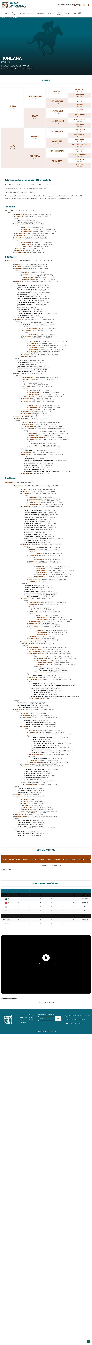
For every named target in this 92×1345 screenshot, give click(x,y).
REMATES (31, 13)
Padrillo (8, 17)
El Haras (31, 1015)
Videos (22, 1020)
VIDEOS (67, 13)
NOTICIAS (22, 13)
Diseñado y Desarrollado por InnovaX (46, 1031)
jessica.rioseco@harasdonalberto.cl (66, 4)
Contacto (23, 1022)
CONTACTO (76, 13)
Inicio (3, 17)
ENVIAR (58, 1018)
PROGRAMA (40, 13)
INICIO (6, 13)
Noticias (31, 1017)
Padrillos (31, 1020)
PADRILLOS (50, 13)
